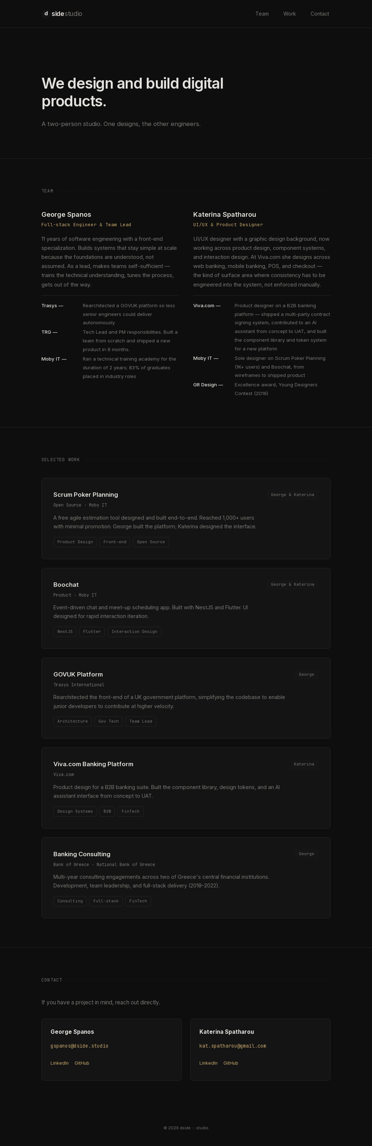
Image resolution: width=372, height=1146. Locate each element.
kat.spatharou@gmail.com (232, 1046)
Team (262, 14)
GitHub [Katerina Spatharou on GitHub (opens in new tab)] (230, 1063)
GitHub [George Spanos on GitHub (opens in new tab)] (81, 1063)
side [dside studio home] (61, 14)
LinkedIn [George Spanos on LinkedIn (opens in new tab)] (59, 1063)
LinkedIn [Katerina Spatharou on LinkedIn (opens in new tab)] (208, 1063)
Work (289, 14)
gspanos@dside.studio (79, 1046)
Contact (320, 14)
